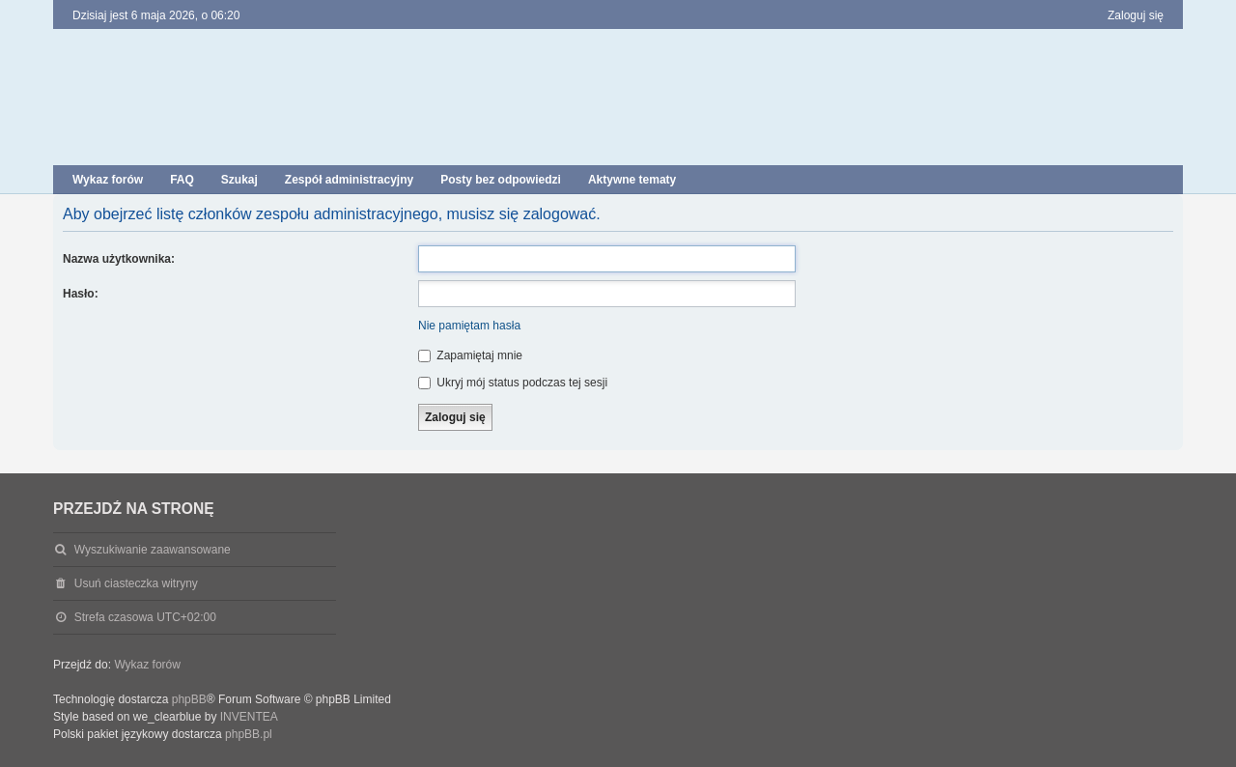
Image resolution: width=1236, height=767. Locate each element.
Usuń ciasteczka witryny (136, 583)
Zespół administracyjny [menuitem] (349, 179)
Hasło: (80, 293)
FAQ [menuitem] (182, 179)
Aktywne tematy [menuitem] (632, 179)
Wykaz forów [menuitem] (107, 179)
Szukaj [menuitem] (239, 179)
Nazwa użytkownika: (119, 259)
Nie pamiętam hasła (469, 325)
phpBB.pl (248, 734)
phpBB (189, 699)
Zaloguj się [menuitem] (1136, 15)
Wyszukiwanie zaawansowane (152, 549)
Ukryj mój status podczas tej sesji (512, 382)
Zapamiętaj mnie (470, 355)
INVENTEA (249, 717)
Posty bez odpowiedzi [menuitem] (500, 179)
